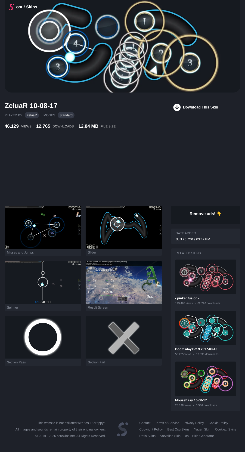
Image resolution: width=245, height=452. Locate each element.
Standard (66, 115)
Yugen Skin (202, 429)
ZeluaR (32, 115)
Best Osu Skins (178, 429)
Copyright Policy (151, 429)
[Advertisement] (112, 172)
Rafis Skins (147, 436)
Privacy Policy (194, 423)
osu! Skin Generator (199, 436)
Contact (144, 423)
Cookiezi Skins (225, 429)
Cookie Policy (218, 423)
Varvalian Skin (170, 436)
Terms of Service (167, 423)
